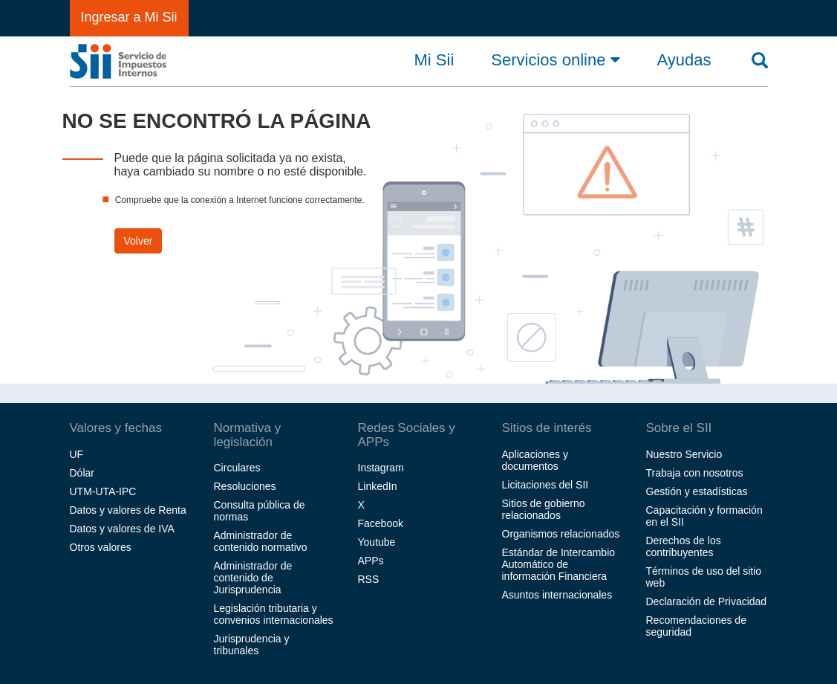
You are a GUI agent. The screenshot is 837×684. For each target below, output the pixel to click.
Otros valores (100, 547)
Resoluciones (245, 486)
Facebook (380, 523)
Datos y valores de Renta (128, 510)
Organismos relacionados (561, 534)
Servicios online (555, 59)
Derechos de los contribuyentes (683, 546)
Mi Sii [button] (434, 60)
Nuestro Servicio (684, 454)
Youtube (377, 542)
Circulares (237, 468)
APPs (371, 561)
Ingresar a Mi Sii (129, 17)
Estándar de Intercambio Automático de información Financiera (559, 564)
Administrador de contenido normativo (260, 541)
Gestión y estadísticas (697, 491)
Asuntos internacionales (557, 595)
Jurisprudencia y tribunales (252, 644)
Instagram (381, 468)
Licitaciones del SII (545, 485)
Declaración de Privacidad (706, 601)
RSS (369, 579)
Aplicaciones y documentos (535, 460)
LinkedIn (377, 486)
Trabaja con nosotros (694, 473)
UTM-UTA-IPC (103, 491)
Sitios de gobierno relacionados (543, 509)
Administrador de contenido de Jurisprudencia (253, 578)
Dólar (82, 473)
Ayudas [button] (684, 60)
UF (77, 454)
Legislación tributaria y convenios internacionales (273, 614)
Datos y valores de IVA (122, 529)
